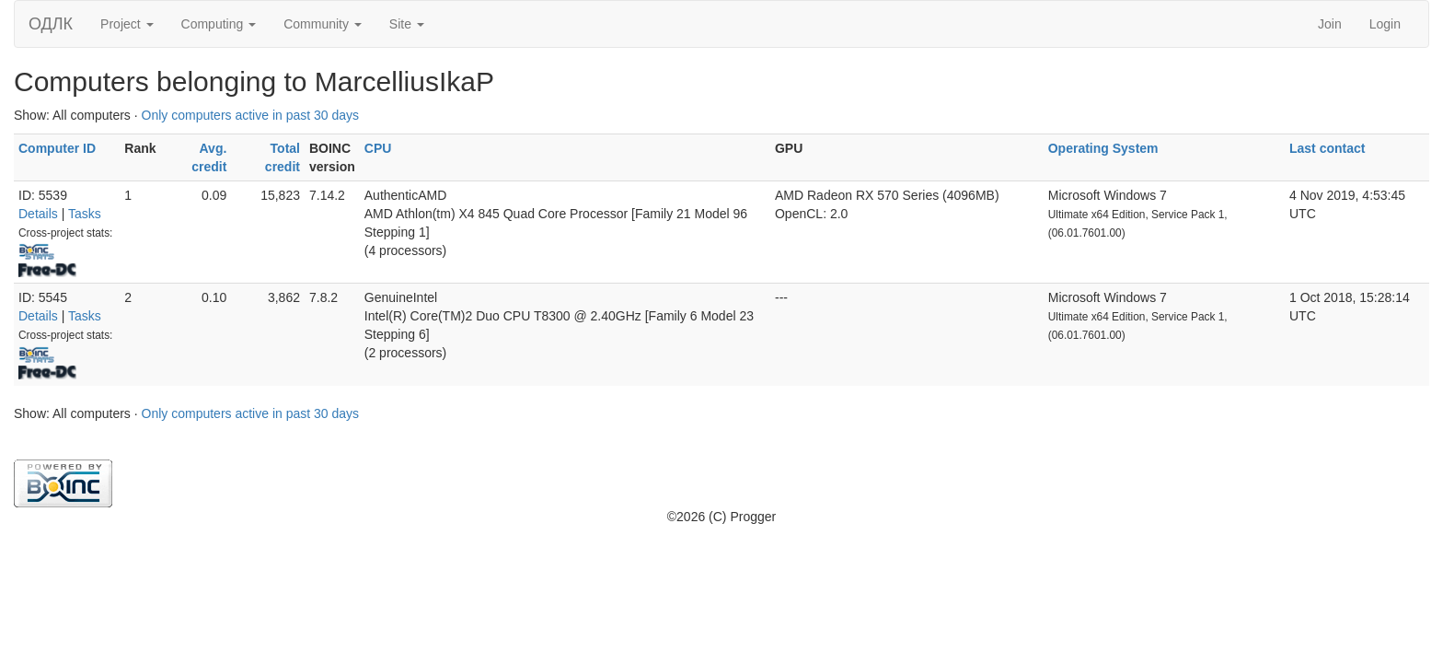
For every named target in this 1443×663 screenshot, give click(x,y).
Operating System (1103, 148)
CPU (378, 148)
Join (1330, 24)
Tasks (84, 213)
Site (406, 24)
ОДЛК (51, 24)
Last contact (1327, 148)
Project (126, 24)
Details (38, 213)
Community (322, 24)
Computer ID (57, 148)
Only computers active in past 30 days (251, 115)
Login (1385, 24)
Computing (219, 24)
